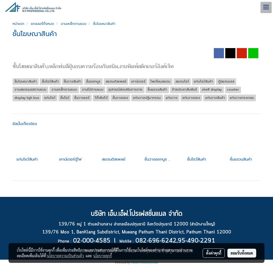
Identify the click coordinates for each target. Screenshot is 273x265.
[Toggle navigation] (266, 7)
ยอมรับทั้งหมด (242, 253)
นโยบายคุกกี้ (102, 255)
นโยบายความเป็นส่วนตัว (65, 255)
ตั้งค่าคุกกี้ (213, 253)
